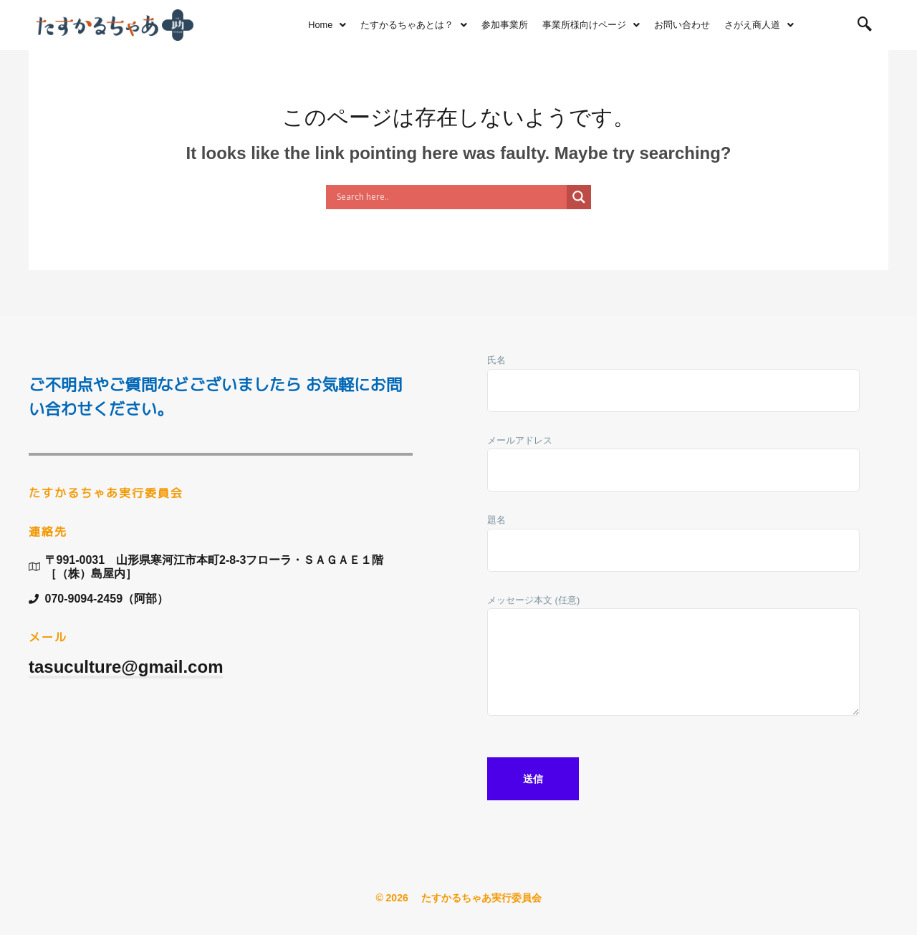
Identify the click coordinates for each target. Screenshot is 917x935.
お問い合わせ (682, 24)
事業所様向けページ (591, 24)
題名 (673, 546)
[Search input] (450, 197)
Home (327, 24)
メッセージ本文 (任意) (673, 662)
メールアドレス (673, 467)
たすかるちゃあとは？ (413, 24)
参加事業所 (504, 24)
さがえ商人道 (759, 24)
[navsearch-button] (864, 25)
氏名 (673, 386)
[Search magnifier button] (579, 197)
